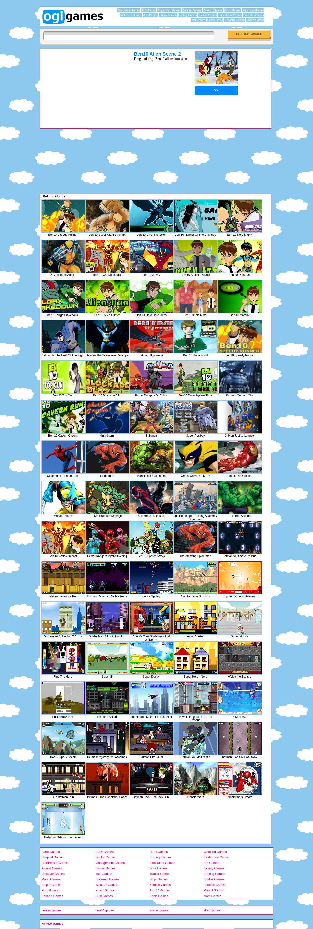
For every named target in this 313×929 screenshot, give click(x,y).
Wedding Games (215, 851)
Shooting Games (234, 20)
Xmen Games (105, 890)
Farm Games (51, 851)
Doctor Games (106, 857)
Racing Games (255, 20)
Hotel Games (159, 851)
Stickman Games (107, 879)
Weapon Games (107, 885)
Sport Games (215, 20)
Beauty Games (214, 868)
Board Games (232, 10)
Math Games (212, 896)
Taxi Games (104, 874)
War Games (198, 20)
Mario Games (51, 879)
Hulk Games (104, 896)
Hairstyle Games (53, 874)
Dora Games (158, 868)
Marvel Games (214, 890)
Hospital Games (53, 857)
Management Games (110, 863)
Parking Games (214, 874)
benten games (51, 910)
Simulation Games (162, 863)
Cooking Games (191, 10)
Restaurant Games (217, 857)
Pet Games (211, 863)
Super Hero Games (169, 10)
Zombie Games (160, 885)
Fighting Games (187, 15)
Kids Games (150, 15)
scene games (159, 910)
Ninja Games (159, 879)
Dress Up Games (254, 15)
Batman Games (52, 896)
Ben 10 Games (160, 890)
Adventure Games (253, 10)
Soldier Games (214, 879)
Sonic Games (159, 896)
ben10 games (105, 910)
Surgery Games (160, 857)
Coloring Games (212, 10)
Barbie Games (105, 868)
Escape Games (208, 15)
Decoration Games (129, 10)
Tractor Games (160, 874)
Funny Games (168, 15)
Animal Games (52, 868)
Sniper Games (51, 885)
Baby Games (105, 851)
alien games (212, 910)
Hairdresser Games (55, 863)
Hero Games (50, 890)
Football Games (215, 885)
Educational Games (230, 15)
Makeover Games (130, 15)
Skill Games (149, 10)
